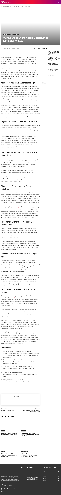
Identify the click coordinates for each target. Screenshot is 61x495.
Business (7, 6)
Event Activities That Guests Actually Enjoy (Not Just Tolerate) (53, 77)
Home (2, 6)
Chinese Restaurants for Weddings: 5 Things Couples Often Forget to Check (29, 455)
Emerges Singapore (14, 297)
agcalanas (8, 48)
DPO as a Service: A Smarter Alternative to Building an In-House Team (9, 455)
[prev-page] (42, 82)
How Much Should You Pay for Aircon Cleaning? (31, 411)
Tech (17, 34)
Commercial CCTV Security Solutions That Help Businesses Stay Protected (30, 434)
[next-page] (45, 82)
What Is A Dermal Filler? (7, 410)
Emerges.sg (21, 208)
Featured (12, 34)
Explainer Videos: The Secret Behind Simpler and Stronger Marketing (9, 434)
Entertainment (24, 451)
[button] (58, 2)
